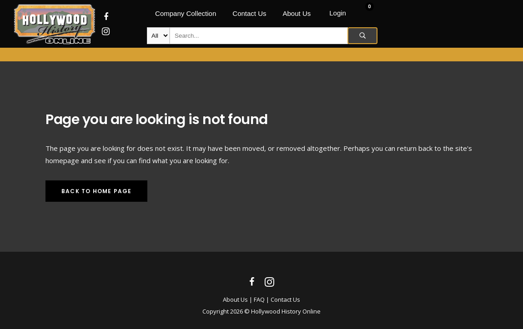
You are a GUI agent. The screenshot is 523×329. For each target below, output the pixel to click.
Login (337, 13)
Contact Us (285, 299)
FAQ (259, 299)
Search (362, 35)
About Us (235, 299)
